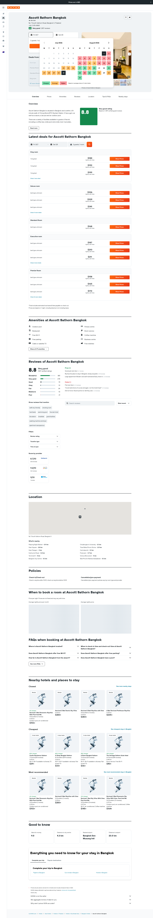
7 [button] (99, 58)
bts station (32, 416)
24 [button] (63, 68)
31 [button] (63, 73)
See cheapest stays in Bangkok (121, 729)
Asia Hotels (48, 913)
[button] (151, 2)
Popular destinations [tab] (54, 860)
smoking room (46, 408)
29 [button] (54, 73)
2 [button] (58, 54)
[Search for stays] (3, 18)
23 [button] (59, 68)
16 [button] (58, 63)
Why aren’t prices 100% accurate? (81, 903)
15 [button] (54, 63)
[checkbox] (39, 460)
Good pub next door (74, 371)
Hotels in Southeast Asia (72, 913)
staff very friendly (34, 408)
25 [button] (68, 68)
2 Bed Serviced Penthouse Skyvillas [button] (118, 710)
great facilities (51, 416)
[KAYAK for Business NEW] (3, 41)
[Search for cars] (3, 22)
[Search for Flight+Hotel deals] (3, 26)
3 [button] (63, 54)
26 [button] (73, 68)
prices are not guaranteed (69, 890)
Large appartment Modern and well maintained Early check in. (87, 376)
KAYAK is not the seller (81, 896)
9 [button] (58, 58)
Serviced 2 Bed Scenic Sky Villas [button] (66, 710)
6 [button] (44, 58)
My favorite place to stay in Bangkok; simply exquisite (85, 374)
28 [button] (49, 73)
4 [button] (68, 54)
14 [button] (49, 63)
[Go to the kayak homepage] (13, 7)
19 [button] (73, 63)
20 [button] (44, 68)
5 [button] (73, 54)
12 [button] (73, 58)
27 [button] (44, 73)
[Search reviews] (91, 403)
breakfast (41, 416)
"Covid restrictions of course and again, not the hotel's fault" (87, 388)
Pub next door (73, 385)
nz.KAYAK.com (32, 913)
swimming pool (42, 412)
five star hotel (54, 412)
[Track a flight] (3, 36)
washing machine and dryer (38, 421)
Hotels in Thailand (58, 913)
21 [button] (49, 68)
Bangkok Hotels (86, 913)
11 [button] (68, 58)
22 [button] (54, 68)
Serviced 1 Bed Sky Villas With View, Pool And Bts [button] (93, 799)
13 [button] (44, 63)
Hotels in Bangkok (101, 873)
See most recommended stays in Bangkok (117, 772)
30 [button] (59, 73)
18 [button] (68, 63)
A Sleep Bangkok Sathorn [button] (63, 755)
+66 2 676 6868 (34, 25)
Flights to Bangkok (39, 873)
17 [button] (63, 63)
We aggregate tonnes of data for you (81, 899)
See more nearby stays (123, 686)
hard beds (32, 412)
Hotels (40, 913)
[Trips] (3, 46)
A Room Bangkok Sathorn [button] (89, 755)
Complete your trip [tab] (38, 860)
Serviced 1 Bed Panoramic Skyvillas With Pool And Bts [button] (41, 714)
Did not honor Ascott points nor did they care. (82, 391)
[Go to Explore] (3, 32)
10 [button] (63, 58)
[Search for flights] (3, 14)
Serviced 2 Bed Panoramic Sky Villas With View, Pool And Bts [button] (116, 797)
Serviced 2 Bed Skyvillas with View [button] (92, 710)
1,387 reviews (45, 28)
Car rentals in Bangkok (72, 873)
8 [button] (53, 58)
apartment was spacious (36, 425)
